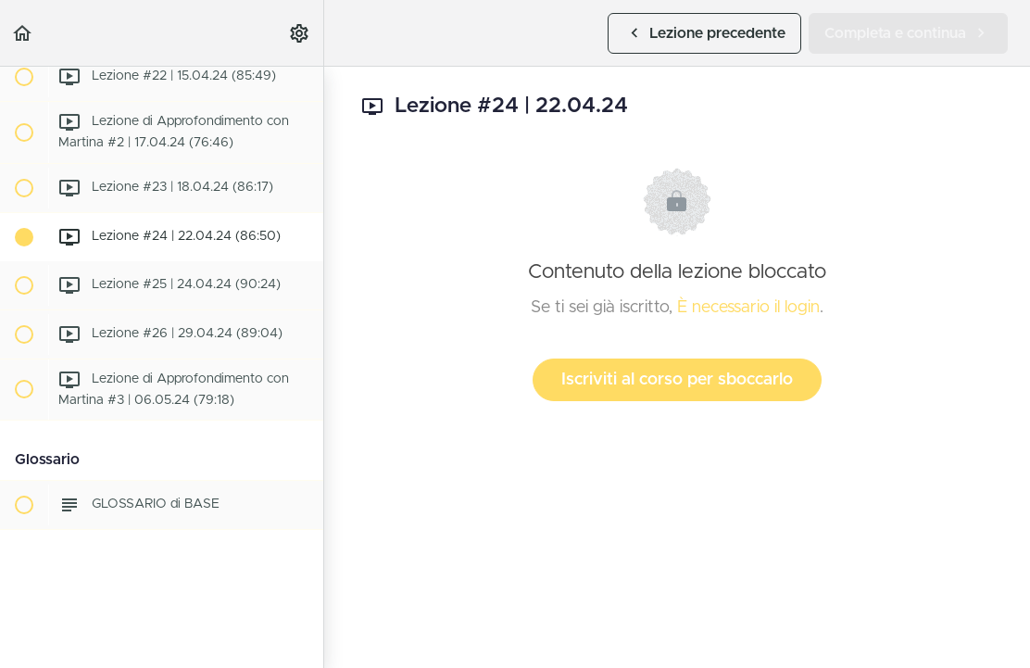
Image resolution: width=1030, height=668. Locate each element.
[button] (23, 33)
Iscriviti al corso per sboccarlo (677, 380)
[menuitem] (300, 33)
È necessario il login (748, 307)
